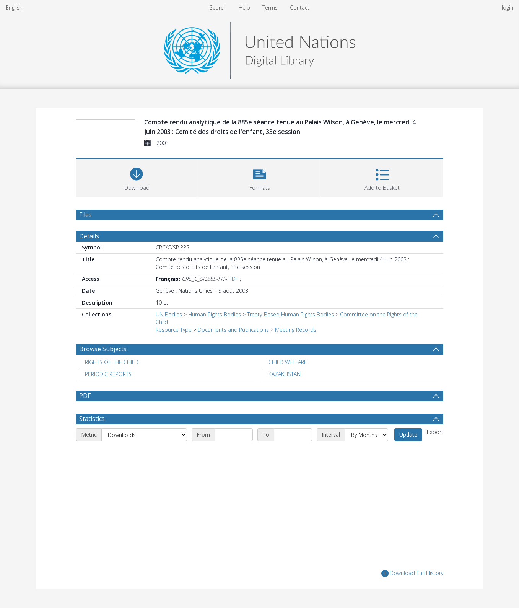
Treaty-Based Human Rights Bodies (290, 314)
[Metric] (144, 434)
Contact (299, 7)
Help (244, 7)
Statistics (92, 418)
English (14, 7)
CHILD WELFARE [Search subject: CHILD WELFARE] (287, 362)
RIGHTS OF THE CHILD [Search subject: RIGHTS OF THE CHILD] (111, 362)
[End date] (293, 434)
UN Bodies (169, 314)
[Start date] (234, 434)
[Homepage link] (259, 48)
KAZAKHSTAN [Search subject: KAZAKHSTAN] (284, 374)
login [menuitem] (507, 7)
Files (85, 214)
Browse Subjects (103, 349)
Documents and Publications (233, 329)
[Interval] (366, 434)
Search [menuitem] (218, 7)
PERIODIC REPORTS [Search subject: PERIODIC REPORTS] (108, 374)
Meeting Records (295, 329)
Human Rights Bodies (214, 314)
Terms (270, 7)
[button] (259, 177)
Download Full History (412, 573)
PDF (233, 278)
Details (89, 236)
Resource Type (174, 329)
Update (408, 434)
